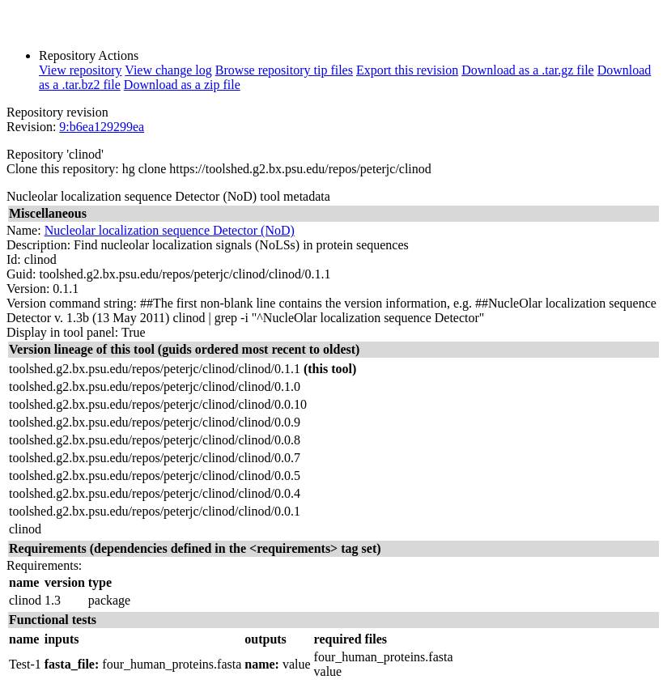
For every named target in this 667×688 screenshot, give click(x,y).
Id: (13, 259)
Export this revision (407, 70)
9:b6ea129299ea (101, 127)
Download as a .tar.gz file (527, 70)
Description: (38, 245)
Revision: (31, 127)
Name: (23, 230)
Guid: (21, 274)
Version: (27, 288)
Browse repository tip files (284, 70)
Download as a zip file (182, 84)
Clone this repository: (62, 169)
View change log (168, 70)
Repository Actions (88, 55)
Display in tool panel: (62, 332)
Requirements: (44, 565)
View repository (80, 70)
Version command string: (71, 303)
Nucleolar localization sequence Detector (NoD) (170, 230)
